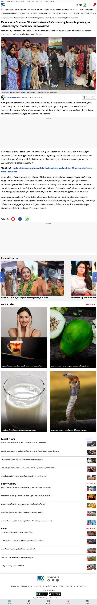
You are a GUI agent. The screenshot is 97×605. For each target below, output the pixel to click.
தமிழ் (42, 1)
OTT (70, 13)
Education (73, 10)
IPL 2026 (40, 10)
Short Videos (89, 10)
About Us (23, 586)
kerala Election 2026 (22, 10)
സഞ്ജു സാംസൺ (45, 13)
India (47, 10)
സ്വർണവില (24, 13)
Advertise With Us (34, 586)
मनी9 (46, 1)
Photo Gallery (86, 13)
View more (90, 304)
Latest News (8, 438)
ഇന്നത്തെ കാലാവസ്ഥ (10, 13)
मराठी (22, 1)
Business (65, 10)
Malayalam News (7, 18)
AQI (80, 5)
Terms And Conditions (78, 586)
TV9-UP (51, 1)
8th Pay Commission (60, 13)
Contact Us (15, 586)
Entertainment (55, 10)
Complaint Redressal (50, 586)
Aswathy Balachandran (14, 97)
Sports (81, 10)
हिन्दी (2, 1)
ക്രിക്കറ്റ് (34, 13)
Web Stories (7, 304)
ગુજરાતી (28, 1)
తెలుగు (18, 1)
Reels (4, 528)
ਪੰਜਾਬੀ (37, 1)
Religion (76, 13)
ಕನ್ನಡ (12, 1)
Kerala (33, 10)
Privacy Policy (64, 586)
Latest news (9, 10)
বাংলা (33, 1)
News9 (8, 1)
